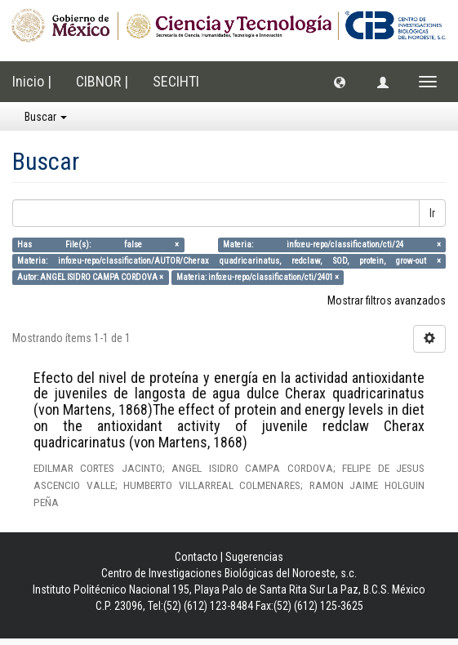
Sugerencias (254, 556)
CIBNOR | (102, 81)
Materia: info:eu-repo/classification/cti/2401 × (257, 277)
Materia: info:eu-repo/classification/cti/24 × (331, 244)
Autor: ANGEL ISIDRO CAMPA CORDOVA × (90, 277)
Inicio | (31, 81)
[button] (339, 82)
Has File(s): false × (98, 244)
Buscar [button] (45, 116)
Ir (432, 213)
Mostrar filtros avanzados (386, 300)
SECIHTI (176, 81)
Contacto (196, 556)
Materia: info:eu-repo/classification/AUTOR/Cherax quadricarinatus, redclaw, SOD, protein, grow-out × (228, 261)
